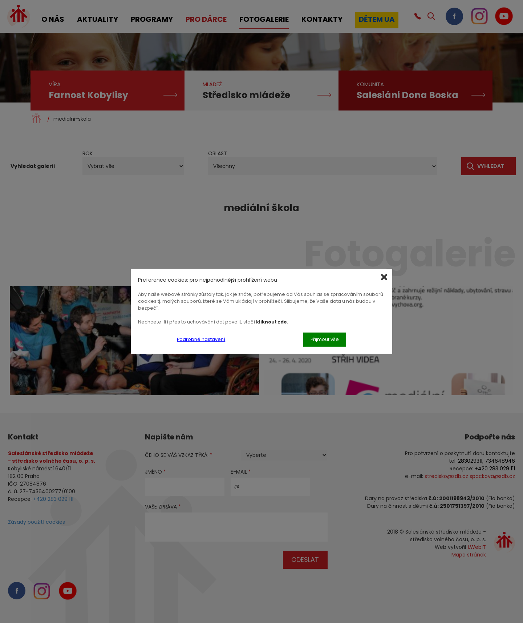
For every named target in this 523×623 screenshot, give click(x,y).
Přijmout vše (325, 339)
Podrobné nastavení (201, 339)
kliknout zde (271, 321)
